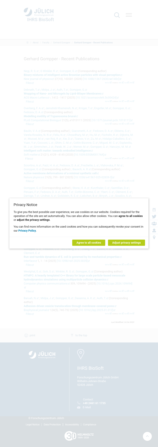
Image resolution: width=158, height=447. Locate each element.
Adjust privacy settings (126, 242)
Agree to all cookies (89, 242)
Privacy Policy (27, 230)
